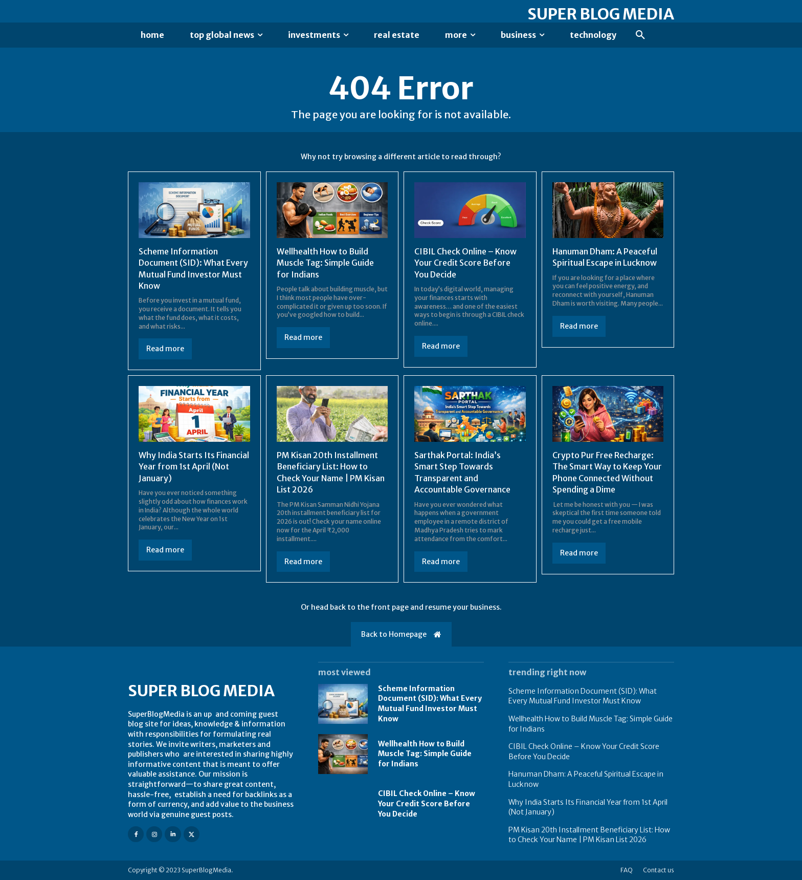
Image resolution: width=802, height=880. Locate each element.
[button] (640, 35)
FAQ (626, 870)
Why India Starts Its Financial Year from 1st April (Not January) (194, 466)
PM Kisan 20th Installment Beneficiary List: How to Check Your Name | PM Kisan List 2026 (589, 835)
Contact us (658, 870)
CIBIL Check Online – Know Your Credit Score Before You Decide (465, 263)
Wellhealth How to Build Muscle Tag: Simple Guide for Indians (325, 263)
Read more (165, 348)
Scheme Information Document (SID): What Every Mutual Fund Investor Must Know (430, 703)
